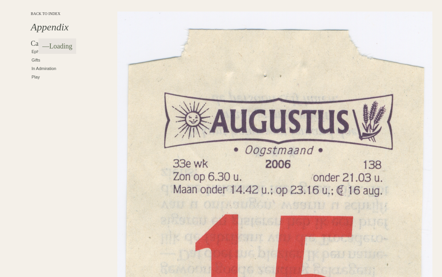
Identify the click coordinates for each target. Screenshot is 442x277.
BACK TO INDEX (45, 14)
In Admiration (44, 68)
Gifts (36, 60)
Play (36, 77)
